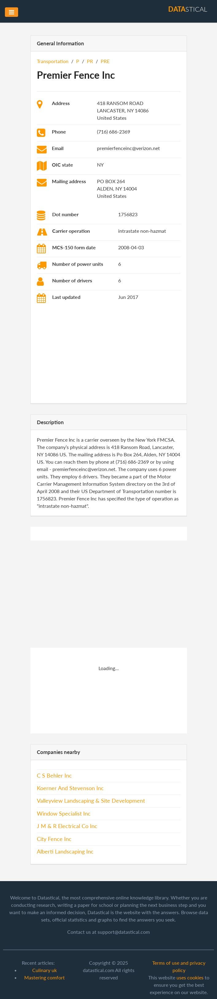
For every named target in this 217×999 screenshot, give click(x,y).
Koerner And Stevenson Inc (70, 788)
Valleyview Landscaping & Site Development (91, 800)
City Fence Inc (54, 839)
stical (187, 9)
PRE (105, 61)
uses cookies (189, 977)
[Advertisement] (108, 354)
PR (90, 61)
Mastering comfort (44, 977)
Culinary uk (44, 970)
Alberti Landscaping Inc (65, 851)
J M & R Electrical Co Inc (67, 826)
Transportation (52, 61)
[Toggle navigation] (11, 12)
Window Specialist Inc (64, 813)
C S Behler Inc (54, 775)
